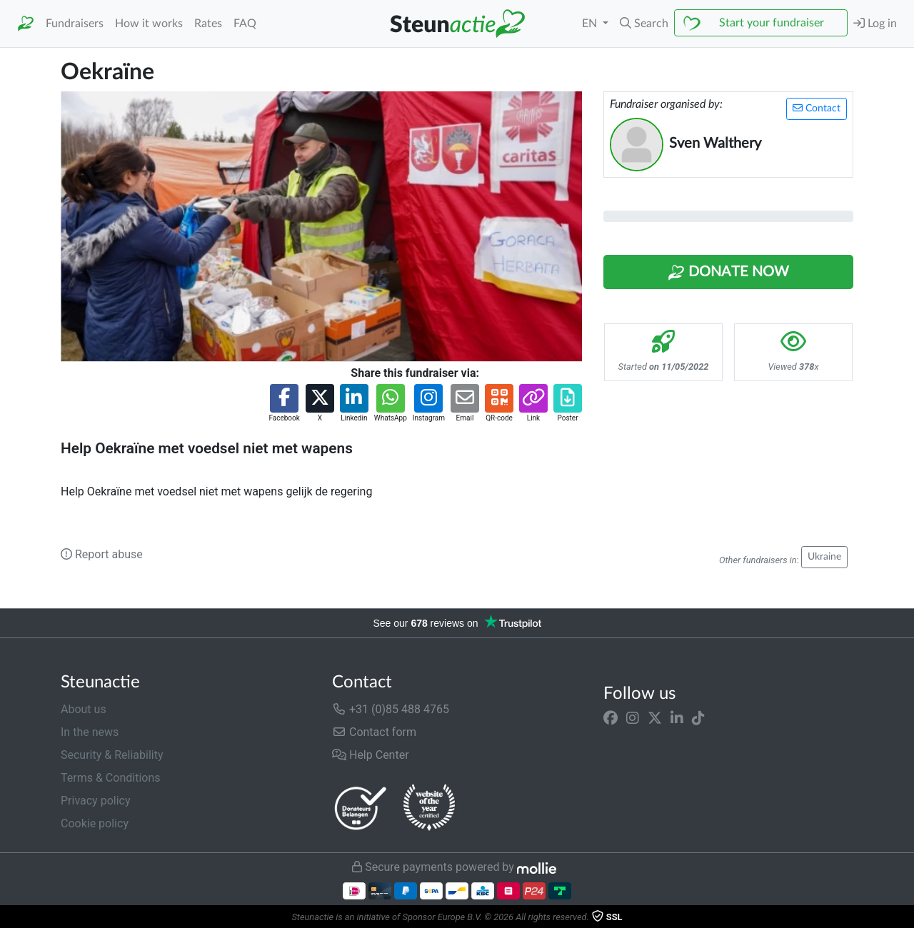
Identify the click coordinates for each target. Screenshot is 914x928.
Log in (875, 23)
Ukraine (824, 557)
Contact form (374, 732)
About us (83, 709)
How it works (149, 23)
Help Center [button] (370, 755)
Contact (816, 108)
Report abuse (102, 554)
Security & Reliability (112, 755)
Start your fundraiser (771, 23)
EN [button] (591, 23)
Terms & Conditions (111, 778)
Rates (208, 23)
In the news (90, 732)
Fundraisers (75, 23)
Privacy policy (96, 800)
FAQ (244, 23)
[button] (644, 23)
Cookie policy (95, 823)
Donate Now (728, 272)
